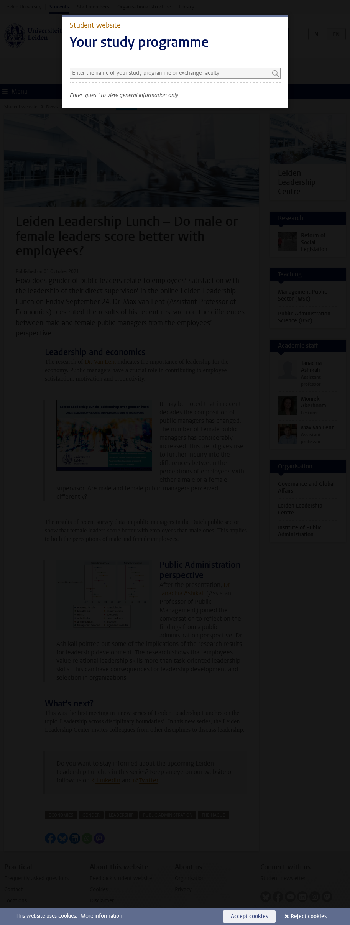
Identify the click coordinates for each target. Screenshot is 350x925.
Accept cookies (249, 916)
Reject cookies (309, 916)
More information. (102, 916)
